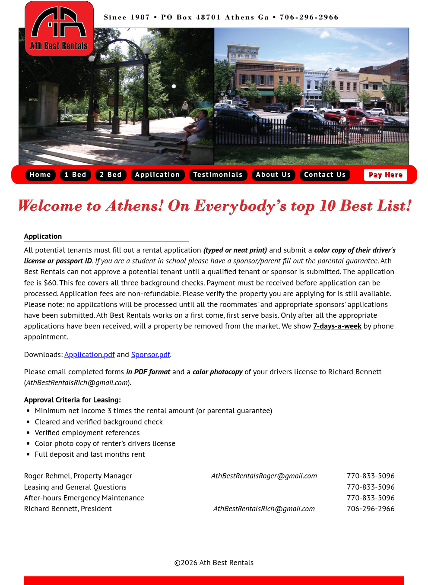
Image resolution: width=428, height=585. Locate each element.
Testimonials (218, 174)
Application (158, 174)
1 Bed (75, 174)
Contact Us (325, 174)
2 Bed (111, 174)
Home (41, 174)
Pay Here (385, 174)
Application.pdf (89, 354)
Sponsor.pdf (150, 354)
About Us (274, 174)
